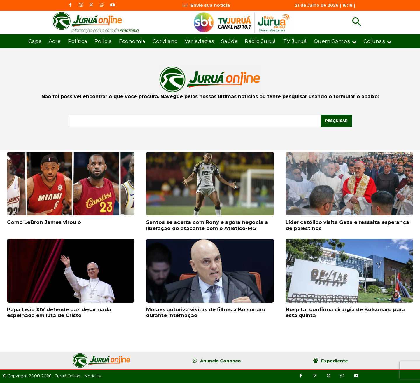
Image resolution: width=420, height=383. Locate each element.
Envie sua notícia (210, 5)
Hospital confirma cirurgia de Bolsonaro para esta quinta (345, 312)
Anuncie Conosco (220, 360)
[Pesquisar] (336, 121)
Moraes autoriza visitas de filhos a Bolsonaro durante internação (205, 312)
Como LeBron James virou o (44, 222)
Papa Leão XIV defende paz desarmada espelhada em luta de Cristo (59, 312)
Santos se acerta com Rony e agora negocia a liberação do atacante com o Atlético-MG (207, 225)
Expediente (334, 360)
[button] (356, 22)
